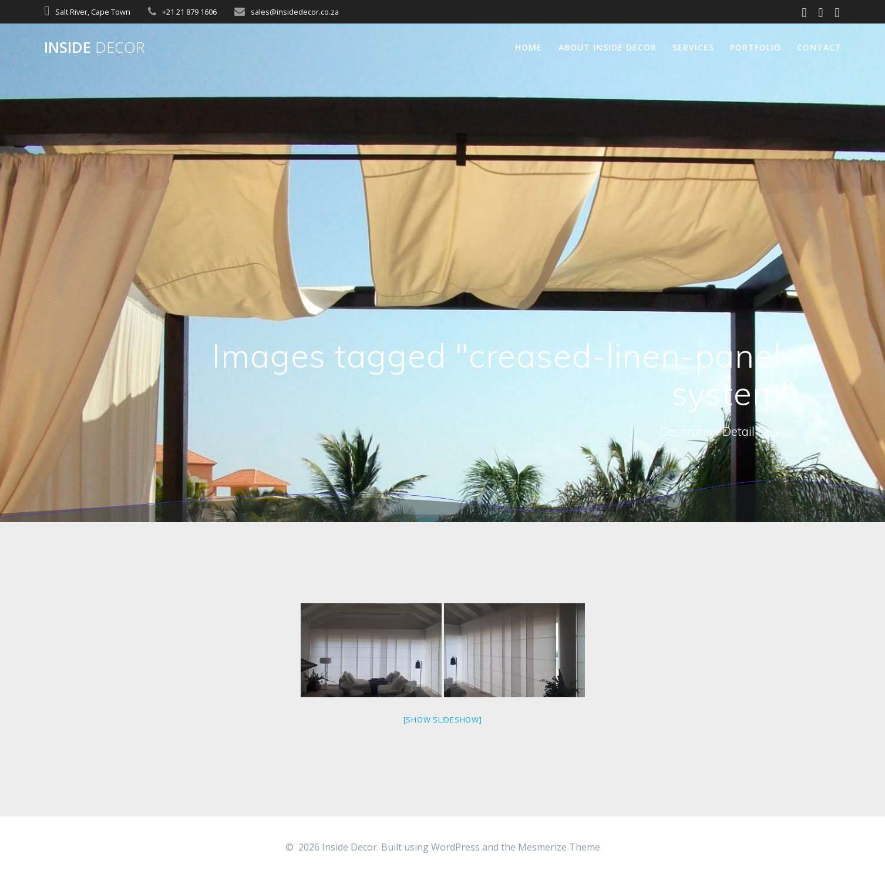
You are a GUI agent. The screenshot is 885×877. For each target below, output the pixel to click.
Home (528, 47)
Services (693, 47)
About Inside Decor (607, 47)
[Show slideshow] (442, 719)
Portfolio (755, 47)
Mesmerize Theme (559, 847)
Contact (819, 47)
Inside (94, 47)
